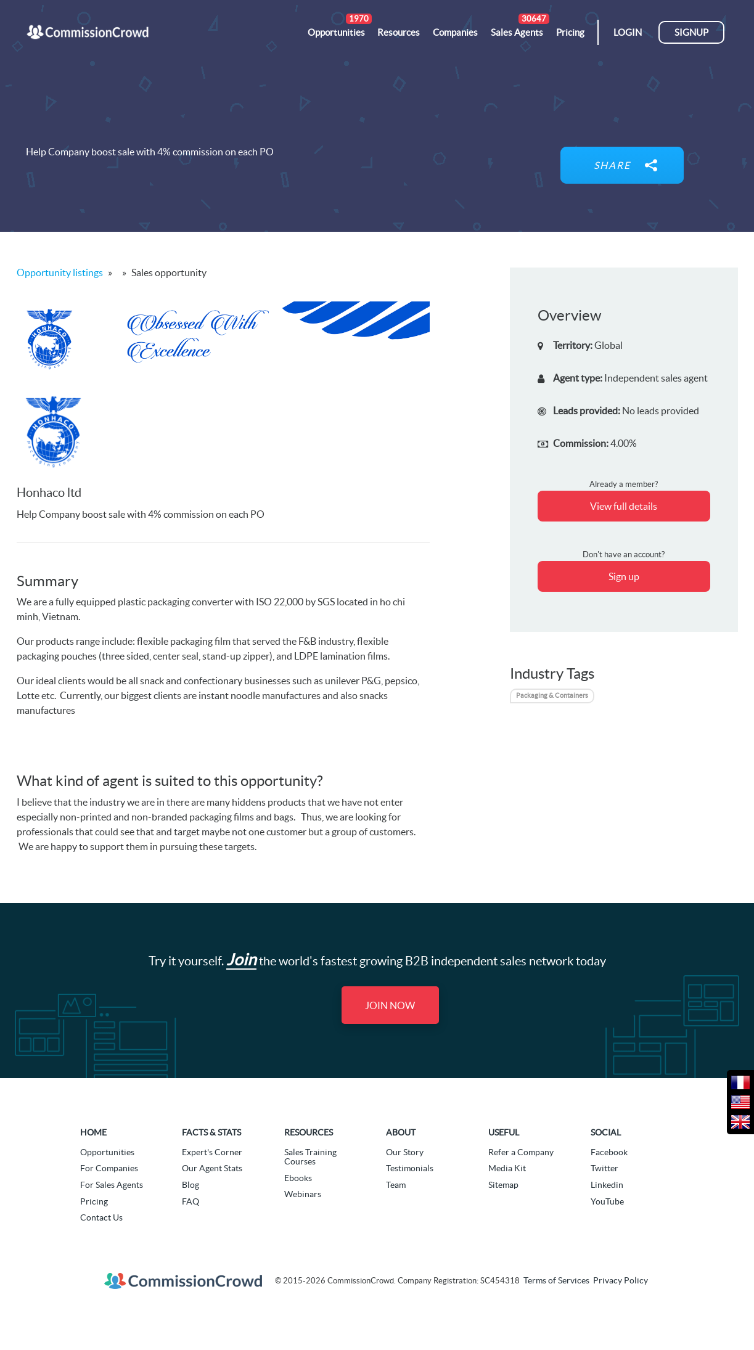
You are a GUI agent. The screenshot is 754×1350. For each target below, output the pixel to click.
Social (606, 1132)
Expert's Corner (212, 1152)
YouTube (607, 1201)
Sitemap (503, 1185)
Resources (308, 1132)
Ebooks (298, 1178)
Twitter (604, 1168)
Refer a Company (521, 1152)
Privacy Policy (620, 1280)
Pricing (94, 1201)
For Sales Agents (111, 1185)
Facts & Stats (211, 1132)
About (401, 1132)
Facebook (609, 1152)
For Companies (109, 1168)
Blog (190, 1185)
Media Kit (507, 1168)
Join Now (390, 1005)
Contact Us (101, 1217)
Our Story (405, 1152)
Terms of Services (556, 1280)
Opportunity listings (60, 272)
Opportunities (107, 1152)
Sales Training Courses (310, 1156)
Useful (503, 1132)
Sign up (624, 576)
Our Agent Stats (212, 1168)
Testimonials (409, 1168)
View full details (623, 506)
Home (93, 1132)
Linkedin (607, 1185)
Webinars (302, 1194)
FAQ (190, 1201)
